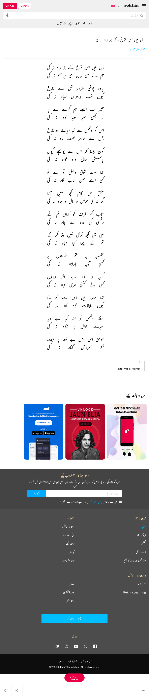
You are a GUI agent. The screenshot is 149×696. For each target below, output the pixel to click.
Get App (9, 5)
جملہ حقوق (62, 661)
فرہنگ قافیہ (141, 535)
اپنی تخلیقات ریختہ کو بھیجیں (134, 560)
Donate (25, 5)
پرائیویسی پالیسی (95, 502)
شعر (83, 23)
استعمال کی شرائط (73, 661)
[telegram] (57, 646)
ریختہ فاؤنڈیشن (68, 526)
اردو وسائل (141, 552)
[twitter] (85, 646)
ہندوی (71, 583)
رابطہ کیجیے (70, 543)
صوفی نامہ (142, 583)
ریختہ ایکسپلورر (68, 560)
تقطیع (143, 543)
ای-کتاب (61, 23)
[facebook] (95, 646)
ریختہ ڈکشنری (68, 592)
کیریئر (72, 552)
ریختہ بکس (70, 600)
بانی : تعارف (68, 535)
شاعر (90, 23)
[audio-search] (7, 15)
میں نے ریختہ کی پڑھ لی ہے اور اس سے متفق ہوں (89, 502)
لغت (77, 23)
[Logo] (131, 6)
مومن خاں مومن (137, 49)
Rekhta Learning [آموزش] (134, 592)
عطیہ (144, 526)
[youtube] (76, 646)
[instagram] (66, 646)
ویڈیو (70, 23)
